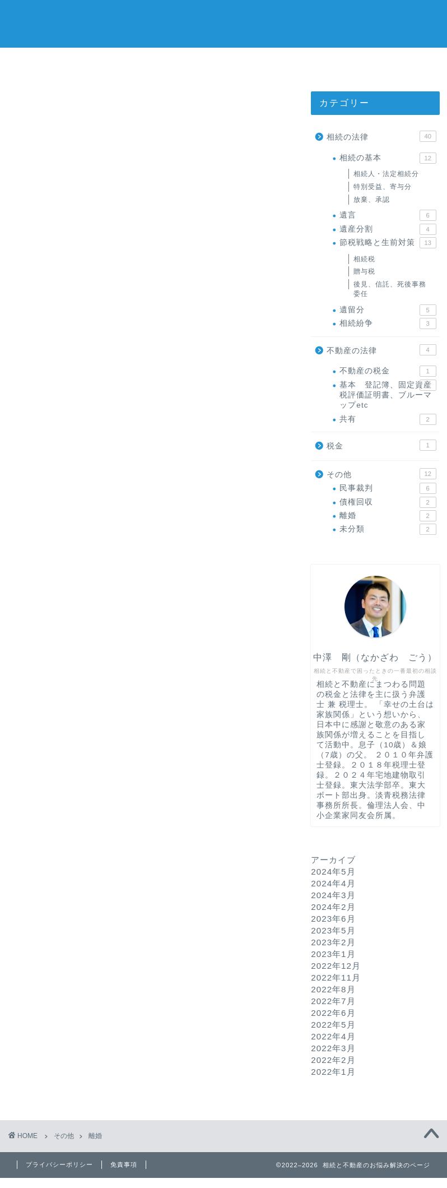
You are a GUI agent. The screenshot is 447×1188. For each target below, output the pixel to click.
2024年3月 (333, 895)
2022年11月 (336, 977)
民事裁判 (387, 488)
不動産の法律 (381, 349)
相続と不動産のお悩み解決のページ (223, 22)
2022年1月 (333, 1071)
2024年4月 (333, 883)
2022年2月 (333, 1060)
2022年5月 (333, 1024)
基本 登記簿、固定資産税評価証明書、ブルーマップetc (387, 395)
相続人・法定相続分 (386, 174)
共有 (387, 419)
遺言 (387, 215)
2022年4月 (333, 1036)
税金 (381, 445)
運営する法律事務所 (359, 62)
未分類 (387, 529)
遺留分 (387, 310)
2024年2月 (333, 907)
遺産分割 (387, 229)
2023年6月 (333, 918)
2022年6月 (333, 1013)
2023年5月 (333, 930)
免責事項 (123, 1164)
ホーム (88, 62)
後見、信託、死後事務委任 (389, 289)
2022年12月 (336, 965)
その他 (381, 473)
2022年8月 (333, 989)
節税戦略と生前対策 (387, 242)
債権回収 (387, 502)
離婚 (387, 515)
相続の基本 (387, 158)
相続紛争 (387, 323)
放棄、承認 (371, 200)
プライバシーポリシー (59, 1164)
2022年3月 (333, 1048)
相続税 (364, 259)
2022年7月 (333, 1001)
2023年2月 (333, 942)
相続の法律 (381, 136)
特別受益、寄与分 (382, 187)
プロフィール (224, 62)
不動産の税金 (387, 371)
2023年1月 (333, 954)
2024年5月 (333, 871)
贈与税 (364, 271)
